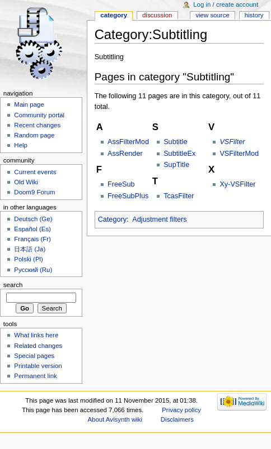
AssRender (125, 153)
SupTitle (176, 165)
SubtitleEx (179, 153)
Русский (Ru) (33, 269)
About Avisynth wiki (114, 419)
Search (13, 284)
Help (20, 145)
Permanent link (35, 375)
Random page (34, 135)
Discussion (157, 15)
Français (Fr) (32, 239)
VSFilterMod (239, 153)
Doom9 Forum (34, 192)
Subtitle (175, 142)
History (254, 15)
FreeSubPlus (128, 196)
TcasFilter (178, 196)
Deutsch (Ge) (33, 219)
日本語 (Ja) (29, 249)
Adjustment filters (159, 219)
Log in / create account (225, 4)
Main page (29, 104)
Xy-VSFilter (237, 184)
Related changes (38, 345)
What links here (36, 335)
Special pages (34, 355)
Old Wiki (26, 182)
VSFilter (232, 142)
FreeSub (121, 184)
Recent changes (37, 125)
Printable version (38, 365)
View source (212, 15)
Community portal (39, 115)
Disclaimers (177, 419)
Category (112, 219)
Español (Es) (32, 229)
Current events (35, 172)
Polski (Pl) (28, 259)
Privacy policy (181, 410)
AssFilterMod (128, 142)
